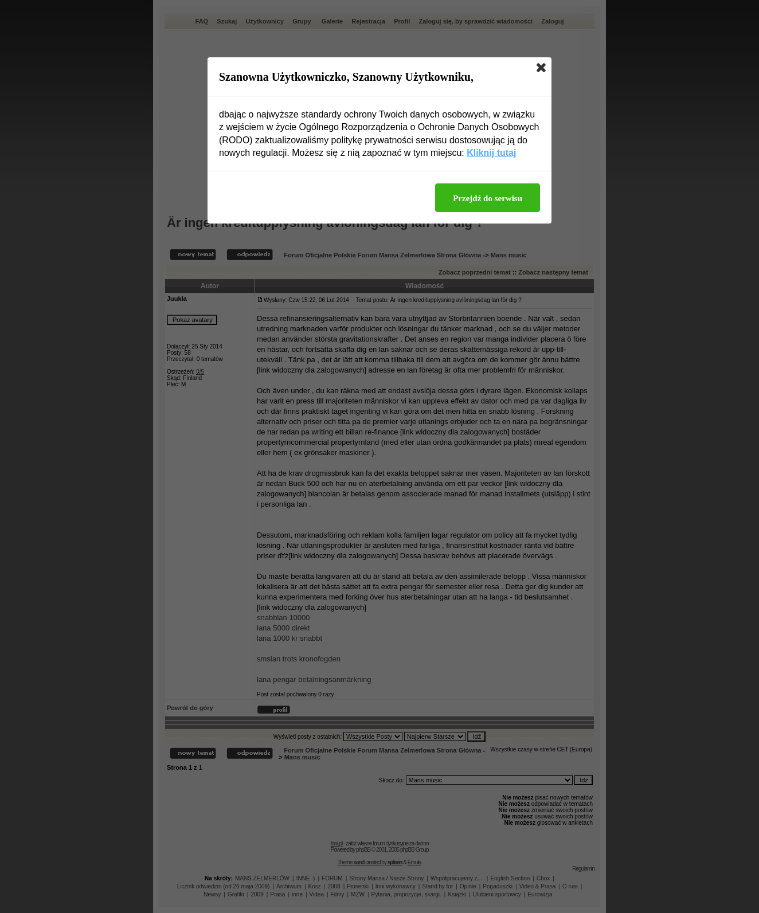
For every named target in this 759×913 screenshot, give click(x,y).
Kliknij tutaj (491, 153)
